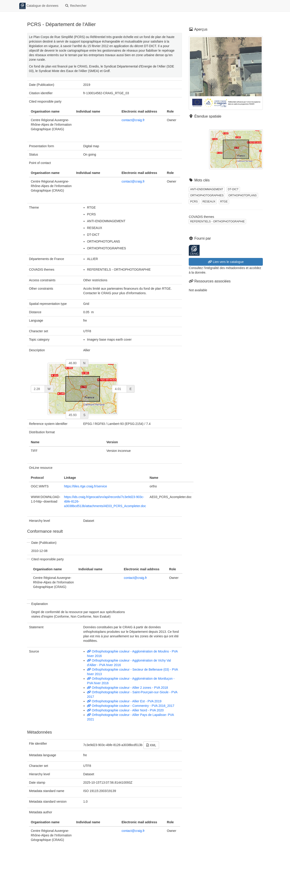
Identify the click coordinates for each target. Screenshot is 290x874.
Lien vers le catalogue (226, 262)
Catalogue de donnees (38, 6)
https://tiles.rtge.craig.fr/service (85, 486)
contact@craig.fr (133, 120)
